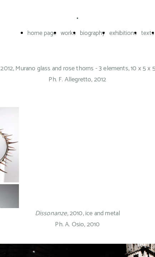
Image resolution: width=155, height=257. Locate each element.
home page (42, 33)
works (68, 33)
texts (147, 33)
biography (92, 33)
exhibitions (123, 33)
